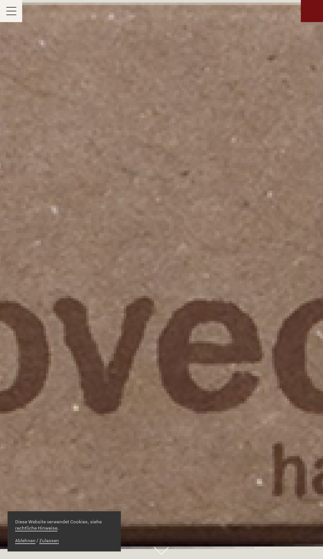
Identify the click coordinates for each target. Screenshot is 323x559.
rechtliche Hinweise (36, 528)
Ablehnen (25, 540)
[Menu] (11, 11)
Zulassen (49, 540)
